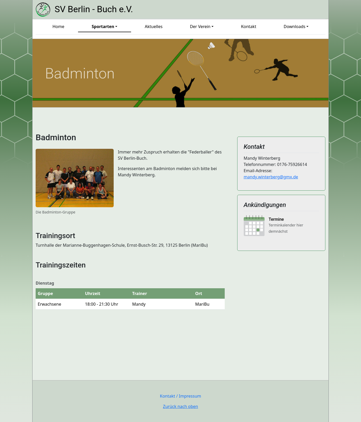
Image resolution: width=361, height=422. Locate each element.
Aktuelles (153, 26)
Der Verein (200, 26)
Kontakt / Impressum (180, 396)
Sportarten (103, 26)
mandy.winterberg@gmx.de (271, 177)
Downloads (294, 26)
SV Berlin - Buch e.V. (94, 9)
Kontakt (248, 26)
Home (59, 26)
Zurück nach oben (180, 406)
